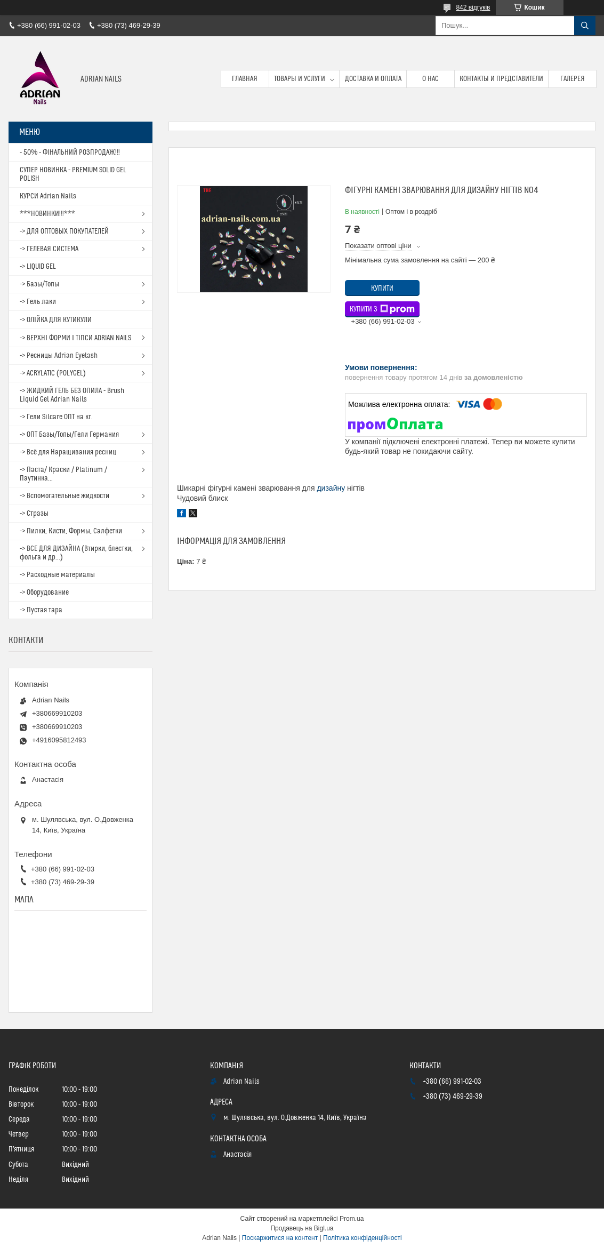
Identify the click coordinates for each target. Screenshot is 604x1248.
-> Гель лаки (38, 302)
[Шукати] (584, 25)
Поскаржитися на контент (280, 1238)
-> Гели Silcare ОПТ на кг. (56, 417)
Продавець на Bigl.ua (301, 1228)
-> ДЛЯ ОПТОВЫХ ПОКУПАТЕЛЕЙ (64, 231)
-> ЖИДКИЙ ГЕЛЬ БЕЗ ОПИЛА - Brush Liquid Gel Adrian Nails (72, 395)
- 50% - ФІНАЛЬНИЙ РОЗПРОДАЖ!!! (70, 152)
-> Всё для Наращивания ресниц (68, 452)
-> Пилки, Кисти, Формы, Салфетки (71, 531)
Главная (244, 79)
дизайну (331, 488)
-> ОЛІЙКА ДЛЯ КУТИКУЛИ (56, 320)
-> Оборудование (44, 592)
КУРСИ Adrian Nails (48, 196)
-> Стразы (34, 513)
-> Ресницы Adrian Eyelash (59, 355)
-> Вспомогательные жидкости (64, 496)
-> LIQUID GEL (38, 266)
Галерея (572, 79)
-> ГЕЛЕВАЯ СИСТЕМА (49, 249)
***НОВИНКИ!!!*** (47, 214)
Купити (382, 288)
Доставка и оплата (373, 79)
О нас (430, 79)
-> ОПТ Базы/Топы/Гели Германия (69, 434)
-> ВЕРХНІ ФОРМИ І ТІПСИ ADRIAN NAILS (75, 338)
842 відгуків (473, 7)
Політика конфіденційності (362, 1238)
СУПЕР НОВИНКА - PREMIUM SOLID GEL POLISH (73, 174)
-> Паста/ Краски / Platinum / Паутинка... (63, 474)
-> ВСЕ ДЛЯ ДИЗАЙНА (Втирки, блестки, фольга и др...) (76, 553)
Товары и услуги (299, 79)
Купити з (382, 309)
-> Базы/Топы (39, 284)
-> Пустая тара (41, 610)
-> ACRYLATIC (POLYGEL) (53, 373)
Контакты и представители (501, 79)
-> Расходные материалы (57, 575)
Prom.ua (352, 1218)
